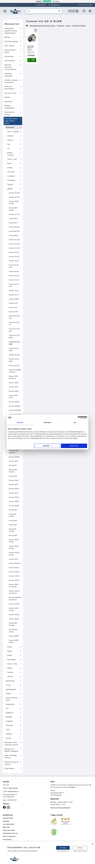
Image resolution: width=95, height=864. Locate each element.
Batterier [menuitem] (7, 37)
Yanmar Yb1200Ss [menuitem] (15, 410)
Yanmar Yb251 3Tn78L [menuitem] (13, 541)
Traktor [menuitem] (8, 685)
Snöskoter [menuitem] (9, 721)
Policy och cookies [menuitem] (9, 830)
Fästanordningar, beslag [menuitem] (10, 51)
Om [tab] (75, 422)
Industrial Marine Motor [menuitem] (11, 699)
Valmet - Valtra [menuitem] (12, 664)
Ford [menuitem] (8, 144)
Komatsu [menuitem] (10, 136)
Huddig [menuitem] (9, 168)
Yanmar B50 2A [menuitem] (14, 227)
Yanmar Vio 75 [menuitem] (14, 295)
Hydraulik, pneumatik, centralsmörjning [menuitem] (10, 67)
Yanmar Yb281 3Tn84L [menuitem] (13, 202)
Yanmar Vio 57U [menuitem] (14, 365)
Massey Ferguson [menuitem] (10, 154)
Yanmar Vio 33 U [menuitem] (14, 197)
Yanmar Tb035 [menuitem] (14, 636)
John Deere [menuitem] (11, 172)
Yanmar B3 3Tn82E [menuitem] (12, 515)
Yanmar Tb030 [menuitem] (14, 506)
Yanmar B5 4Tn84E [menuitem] (12, 530)
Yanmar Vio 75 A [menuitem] (14, 214)
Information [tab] (47, 422)
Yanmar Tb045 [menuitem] (14, 619)
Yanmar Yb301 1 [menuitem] (14, 567)
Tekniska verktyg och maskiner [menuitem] (11, 763)
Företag (63, 848)
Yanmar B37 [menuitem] (13, 525)
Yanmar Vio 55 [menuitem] (14, 280)
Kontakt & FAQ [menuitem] (8, 818)
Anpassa (47, 446)
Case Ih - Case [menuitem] (12, 159)
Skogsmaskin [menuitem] (10, 704)
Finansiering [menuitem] (7, 839)
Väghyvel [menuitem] (9, 734)
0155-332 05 (42, 5)
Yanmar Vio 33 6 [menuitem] (14, 193)
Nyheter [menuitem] (7, 97)
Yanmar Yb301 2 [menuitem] (14, 572)
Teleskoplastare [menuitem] (11, 689)
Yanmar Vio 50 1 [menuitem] (14, 276)
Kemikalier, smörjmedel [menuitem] (8, 74)
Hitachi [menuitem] (9, 647)
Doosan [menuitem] (9, 668)
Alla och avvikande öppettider (60, 808)
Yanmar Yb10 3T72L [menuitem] (13, 396)
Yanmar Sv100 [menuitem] (13, 299)
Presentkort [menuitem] (8, 101)
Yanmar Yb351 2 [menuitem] (14, 580)
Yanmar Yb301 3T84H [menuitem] (13, 641)
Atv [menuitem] (7, 708)
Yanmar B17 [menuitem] (13, 465)
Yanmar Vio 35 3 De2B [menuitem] (14, 343)
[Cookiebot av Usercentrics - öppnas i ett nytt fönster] (79, 417)
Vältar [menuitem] (8, 729)
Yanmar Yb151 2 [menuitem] (14, 497)
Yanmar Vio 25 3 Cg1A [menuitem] (14, 330)
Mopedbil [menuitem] (9, 717)
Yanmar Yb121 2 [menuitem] (14, 489)
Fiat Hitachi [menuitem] (11, 176)
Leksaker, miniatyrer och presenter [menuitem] (11, 81)
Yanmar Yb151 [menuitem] (13, 493)
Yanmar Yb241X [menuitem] (14, 614)
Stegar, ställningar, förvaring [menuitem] (10, 756)
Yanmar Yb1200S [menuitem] (14, 406)
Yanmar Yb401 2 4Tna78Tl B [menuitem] (14, 592)
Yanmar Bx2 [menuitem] (13, 476)
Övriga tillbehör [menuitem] (9, 768)
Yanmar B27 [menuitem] (13, 510)
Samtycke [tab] (20, 422)
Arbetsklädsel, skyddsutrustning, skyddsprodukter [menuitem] (10, 30)
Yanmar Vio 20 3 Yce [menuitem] (14, 323)
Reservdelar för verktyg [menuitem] (9, 113)
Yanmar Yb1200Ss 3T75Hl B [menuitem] (15, 371)
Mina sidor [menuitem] (6, 827)
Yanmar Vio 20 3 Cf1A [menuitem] (14, 317)
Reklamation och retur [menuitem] (10, 833)
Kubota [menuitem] (9, 655)
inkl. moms (89, 5)
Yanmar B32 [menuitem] (13, 520)
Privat (80, 848)
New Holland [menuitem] (11, 659)
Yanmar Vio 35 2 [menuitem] (14, 248)
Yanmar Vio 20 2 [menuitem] (14, 240)
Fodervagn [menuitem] (9, 725)
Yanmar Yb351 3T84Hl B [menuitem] (13, 451)
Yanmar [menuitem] (9, 189)
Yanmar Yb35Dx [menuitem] (14, 457)
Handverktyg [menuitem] (8, 56)
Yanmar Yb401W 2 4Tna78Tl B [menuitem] (15, 598)
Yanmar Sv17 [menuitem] (13, 307)
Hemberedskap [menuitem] (9, 60)
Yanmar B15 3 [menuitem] (13, 218)
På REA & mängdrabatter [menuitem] (9, 107)
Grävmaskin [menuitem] (10, 127)
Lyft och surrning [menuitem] (10, 93)
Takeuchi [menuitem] (10, 184)
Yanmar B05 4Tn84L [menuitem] (13, 630)
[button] (5, 11)
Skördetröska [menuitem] (10, 681)
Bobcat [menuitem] (9, 163)
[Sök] (59, 11)
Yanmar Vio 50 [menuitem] (14, 271)
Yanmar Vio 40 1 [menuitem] (14, 256)
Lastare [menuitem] (8, 738)
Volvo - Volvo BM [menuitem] (13, 131)
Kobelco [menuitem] (9, 651)
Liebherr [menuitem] (10, 676)
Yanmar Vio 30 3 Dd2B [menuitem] (14, 336)
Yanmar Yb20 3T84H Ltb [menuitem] (13, 377)
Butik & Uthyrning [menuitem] (9, 836)
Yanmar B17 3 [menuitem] (13, 223)
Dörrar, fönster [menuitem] (9, 46)
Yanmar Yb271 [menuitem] (13, 559)
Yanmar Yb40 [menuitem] (13, 461)
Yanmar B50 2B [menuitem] (14, 231)
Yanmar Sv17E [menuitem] (13, 312)
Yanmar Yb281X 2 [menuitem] (15, 563)
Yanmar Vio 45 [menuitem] (14, 261)
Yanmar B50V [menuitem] (13, 235)
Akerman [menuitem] (10, 140)
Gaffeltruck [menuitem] (9, 713)
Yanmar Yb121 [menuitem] (13, 484)
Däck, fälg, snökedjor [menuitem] (11, 41)
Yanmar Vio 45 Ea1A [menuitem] (14, 266)
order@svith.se (55, 5)
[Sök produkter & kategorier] (44, 11)
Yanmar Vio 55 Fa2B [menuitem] (14, 360)
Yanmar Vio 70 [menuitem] (14, 290)
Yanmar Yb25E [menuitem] (14, 391)
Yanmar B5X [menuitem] (13, 535)
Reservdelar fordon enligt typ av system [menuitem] (11, 743)
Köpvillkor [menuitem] (6, 821)
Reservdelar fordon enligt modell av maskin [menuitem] (10, 121)
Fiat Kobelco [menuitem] (11, 180)
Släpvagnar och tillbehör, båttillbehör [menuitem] (11, 750)
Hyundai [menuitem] (10, 672)
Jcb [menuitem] (8, 148)
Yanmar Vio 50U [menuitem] (14, 355)
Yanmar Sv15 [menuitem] (13, 303)
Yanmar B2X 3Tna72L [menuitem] (13, 470)
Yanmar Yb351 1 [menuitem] (14, 576)
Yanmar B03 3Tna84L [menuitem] (13, 624)
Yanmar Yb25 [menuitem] (13, 387)
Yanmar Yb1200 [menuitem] (14, 402)
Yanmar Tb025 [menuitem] (14, 501)
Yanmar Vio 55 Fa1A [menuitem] (14, 285)
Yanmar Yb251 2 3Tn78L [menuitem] (14, 554)
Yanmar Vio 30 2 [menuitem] (14, 244)
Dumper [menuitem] (8, 693)
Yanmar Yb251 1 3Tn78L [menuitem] (14, 547)
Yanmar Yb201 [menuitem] (13, 383)
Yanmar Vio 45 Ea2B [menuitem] (14, 349)
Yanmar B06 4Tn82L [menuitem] (13, 209)
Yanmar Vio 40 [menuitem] (14, 252)
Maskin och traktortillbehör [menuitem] (9, 87)
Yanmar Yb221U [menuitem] (14, 604)
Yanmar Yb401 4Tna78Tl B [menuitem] (13, 585)
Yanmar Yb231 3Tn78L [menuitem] (13, 609)
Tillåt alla (74, 446)
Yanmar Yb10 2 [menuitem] (14, 480)
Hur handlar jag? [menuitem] (8, 824)
